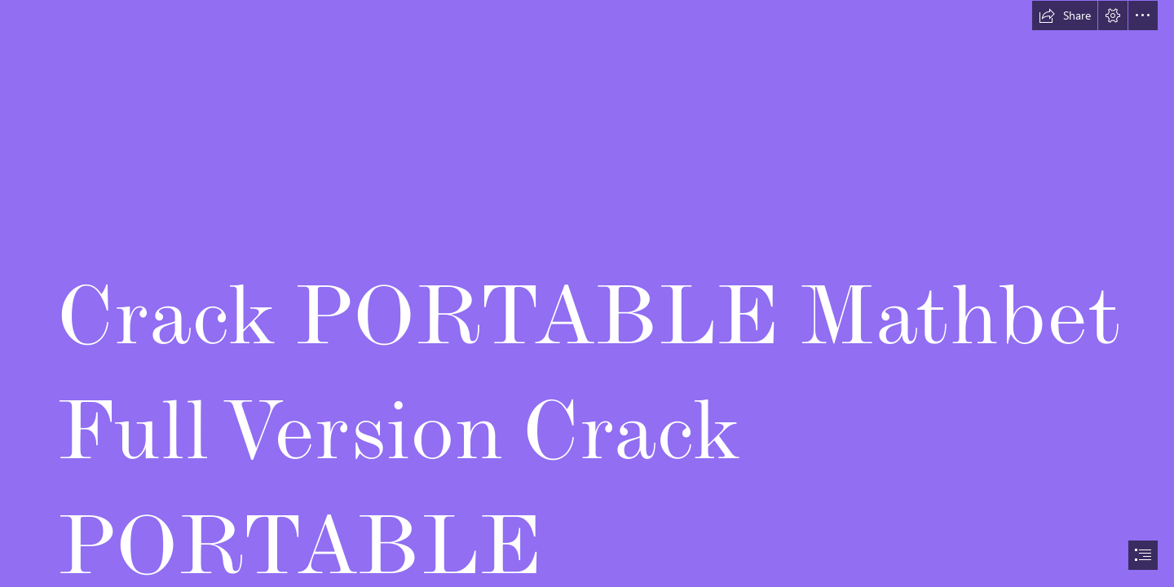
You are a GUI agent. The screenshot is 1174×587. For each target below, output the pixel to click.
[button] (1064, 15)
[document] (587, 293)
